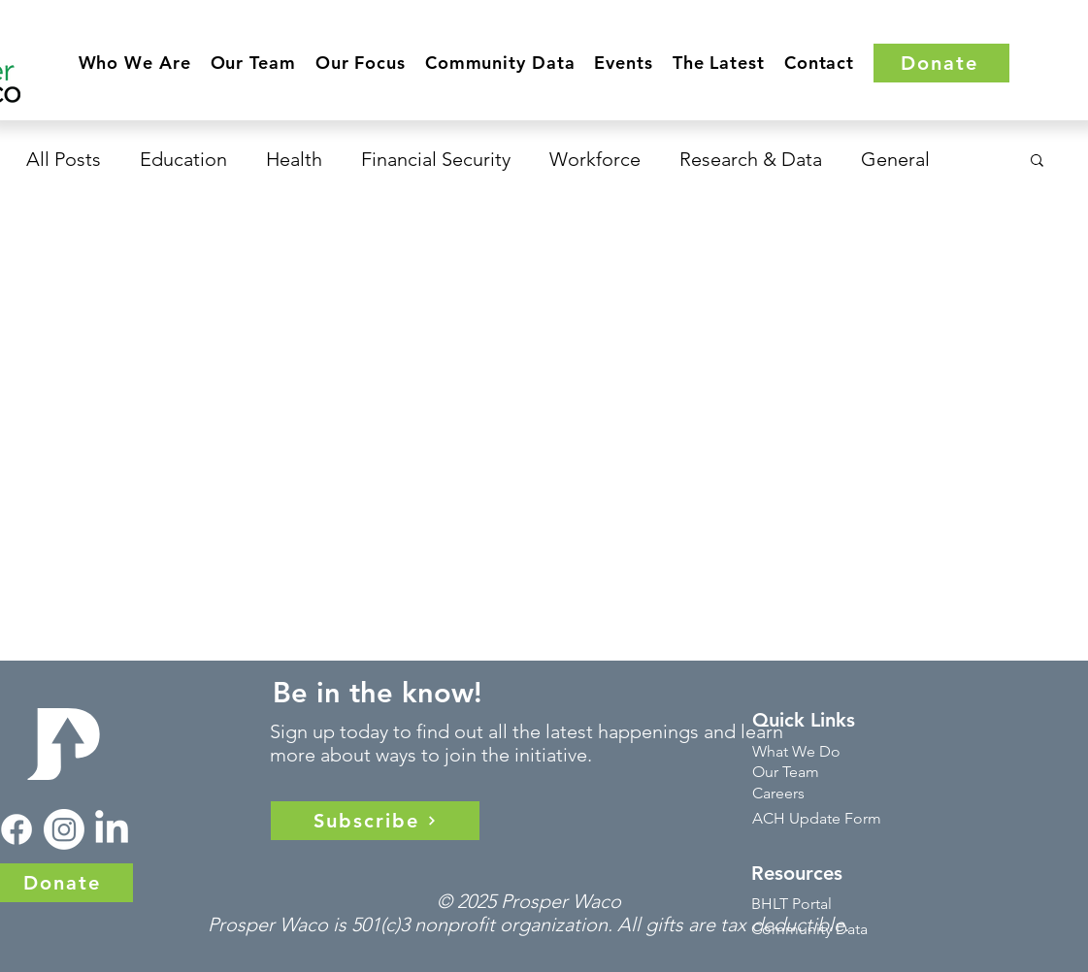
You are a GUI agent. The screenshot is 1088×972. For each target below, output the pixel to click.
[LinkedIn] (111, 829)
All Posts (63, 159)
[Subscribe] (375, 820)
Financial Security (436, 159)
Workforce (595, 159)
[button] (135, 62)
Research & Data (750, 159)
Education (183, 159)
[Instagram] (64, 829)
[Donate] (941, 63)
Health (294, 159)
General (895, 159)
